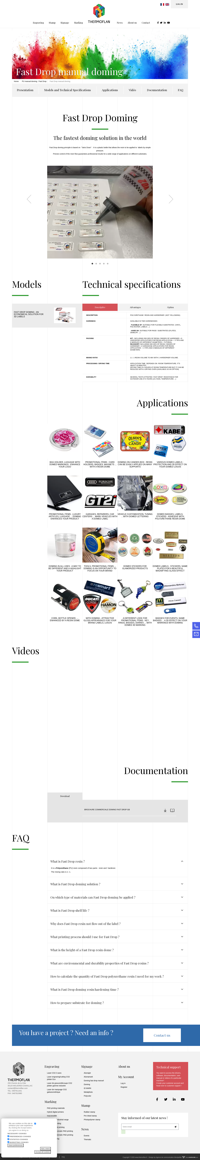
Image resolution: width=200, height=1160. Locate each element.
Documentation (157, 90)
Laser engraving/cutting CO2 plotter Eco (58, 1078)
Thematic (87, 1139)
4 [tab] (104, 263)
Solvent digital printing (56, 1127)
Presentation (25, 90)
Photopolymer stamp (92, 1120)
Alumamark (88, 1077)
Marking (78, 13)
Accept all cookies (42, 1152)
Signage (65, 13)
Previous (29, 199)
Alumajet (87, 1073)
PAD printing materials (56, 1108)
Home (16, 81)
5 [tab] (107, 263)
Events (86, 1136)
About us (132, 13)
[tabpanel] (100, 200)
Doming (87, 1084)
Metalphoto (88, 1092)
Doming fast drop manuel (94, 1081)
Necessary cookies (17, 1134)
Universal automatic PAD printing (60, 1135)
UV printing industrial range (58, 1120)
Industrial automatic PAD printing (60, 1131)
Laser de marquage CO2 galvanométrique (57, 1090)
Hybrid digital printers (55, 1112)
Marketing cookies (19, 1142)
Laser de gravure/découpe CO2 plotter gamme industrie (59, 1084)
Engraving (38, 13)
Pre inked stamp (90, 1116)
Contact (146, 13)
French (162, 4)
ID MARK (87, 1088)
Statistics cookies (19, 1139)
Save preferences (16, 1145)
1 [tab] (92, 263)
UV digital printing (54, 1123)
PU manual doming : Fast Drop (34, 81)
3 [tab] (100, 263)
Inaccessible (52, 1116)
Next (171, 199)
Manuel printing (53, 1139)
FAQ (180, 90)
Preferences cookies (20, 1136)
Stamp (52, 13)
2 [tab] (96, 263)
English (167, 4)
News (120, 13)
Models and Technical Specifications (67, 90)
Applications (110, 90)
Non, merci (45, 1149)
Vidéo (132, 90)
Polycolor (87, 1096)
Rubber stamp (89, 1112)
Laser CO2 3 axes (54, 1073)
